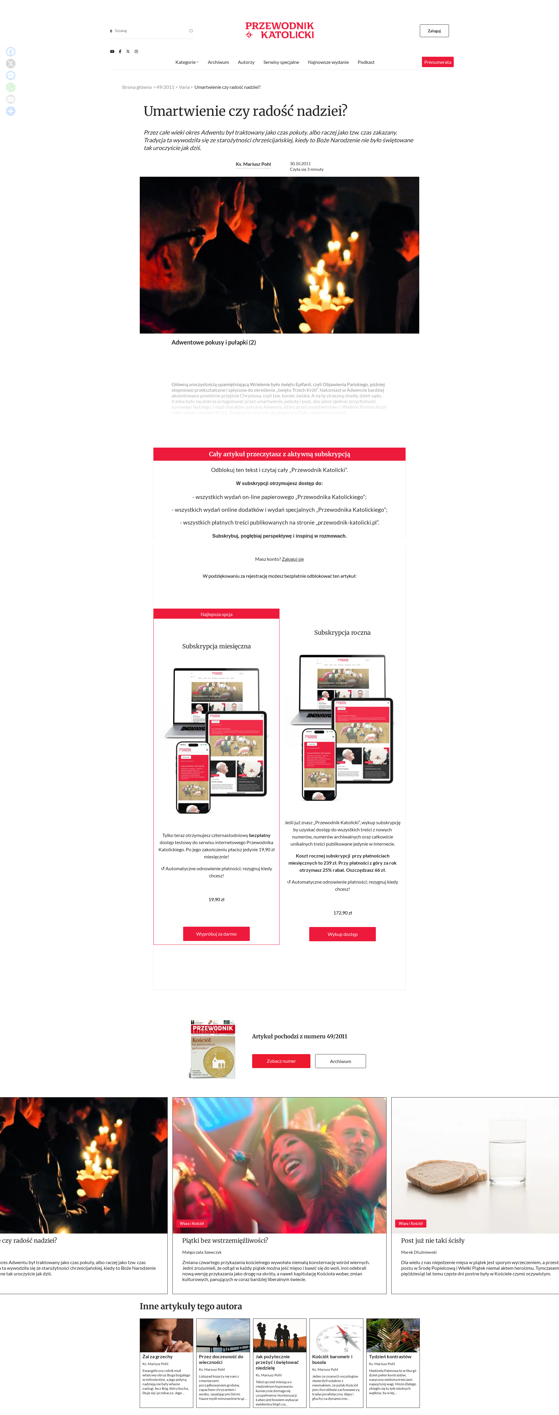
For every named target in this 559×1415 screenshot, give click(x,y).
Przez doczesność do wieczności (221, 1359)
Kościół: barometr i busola (332, 1359)
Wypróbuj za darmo (216, 934)
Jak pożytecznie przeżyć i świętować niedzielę (277, 1362)
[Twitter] (128, 51)
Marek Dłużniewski (419, 1252)
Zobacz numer (281, 1061)
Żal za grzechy (157, 1356)
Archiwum (340, 1061)
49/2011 (337, 1036)
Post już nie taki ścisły (433, 1240)
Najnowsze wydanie (328, 62)
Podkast (366, 62)
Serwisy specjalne (281, 62)
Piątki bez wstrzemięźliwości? (225, 1240)
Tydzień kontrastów (390, 1356)
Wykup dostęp (343, 934)
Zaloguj (434, 31)
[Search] (111, 31)
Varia (184, 87)
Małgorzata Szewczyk (202, 1252)
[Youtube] (112, 51)
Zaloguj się (293, 559)
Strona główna (137, 87)
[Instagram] (136, 51)
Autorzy (246, 62)
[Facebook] (120, 51)
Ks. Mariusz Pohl (253, 164)
